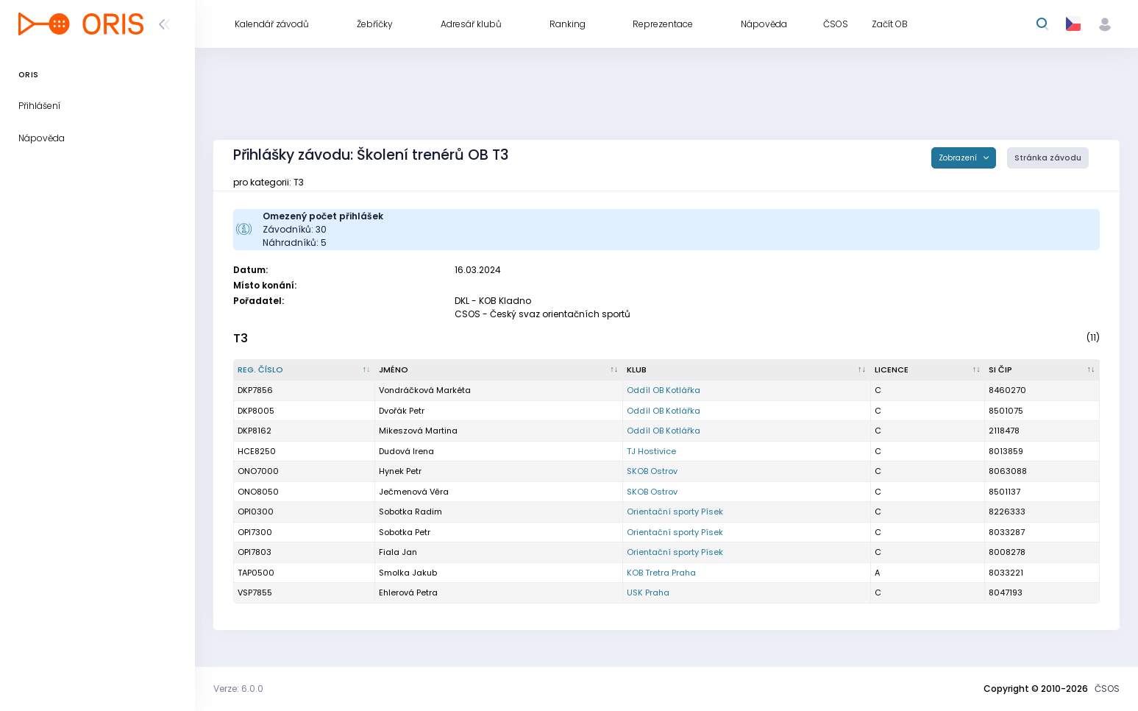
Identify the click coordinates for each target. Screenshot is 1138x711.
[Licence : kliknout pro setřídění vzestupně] (928, 370)
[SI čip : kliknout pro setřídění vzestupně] (1042, 370)
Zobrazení (959, 157)
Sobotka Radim (410, 511)
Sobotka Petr (404, 532)
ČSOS (1107, 688)
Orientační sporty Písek (675, 511)
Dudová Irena (406, 451)
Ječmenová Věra (414, 492)
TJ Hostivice (651, 451)
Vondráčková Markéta (425, 390)
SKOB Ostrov (652, 471)
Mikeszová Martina (418, 430)
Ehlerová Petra (408, 592)
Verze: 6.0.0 (238, 688)
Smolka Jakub (408, 573)
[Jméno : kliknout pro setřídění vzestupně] (499, 370)
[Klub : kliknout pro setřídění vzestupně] (747, 370)
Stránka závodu (1047, 157)
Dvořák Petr (401, 411)
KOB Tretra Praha (661, 573)
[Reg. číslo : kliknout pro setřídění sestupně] (304, 370)
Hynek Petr (400, 471)
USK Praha (648, 592)
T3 (240, 338)
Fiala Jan (398, 552)
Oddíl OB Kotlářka (663, 390)
